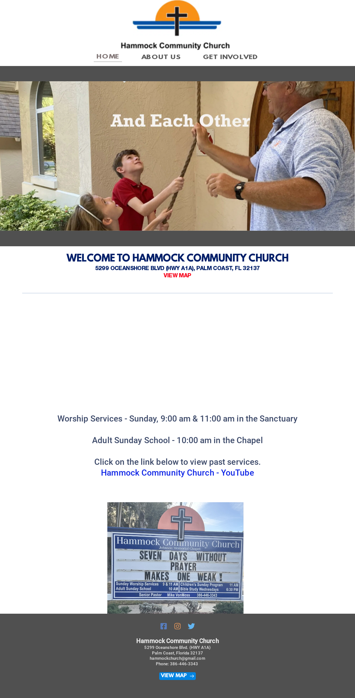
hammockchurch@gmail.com (177, 658)
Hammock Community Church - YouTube (177, 473)
